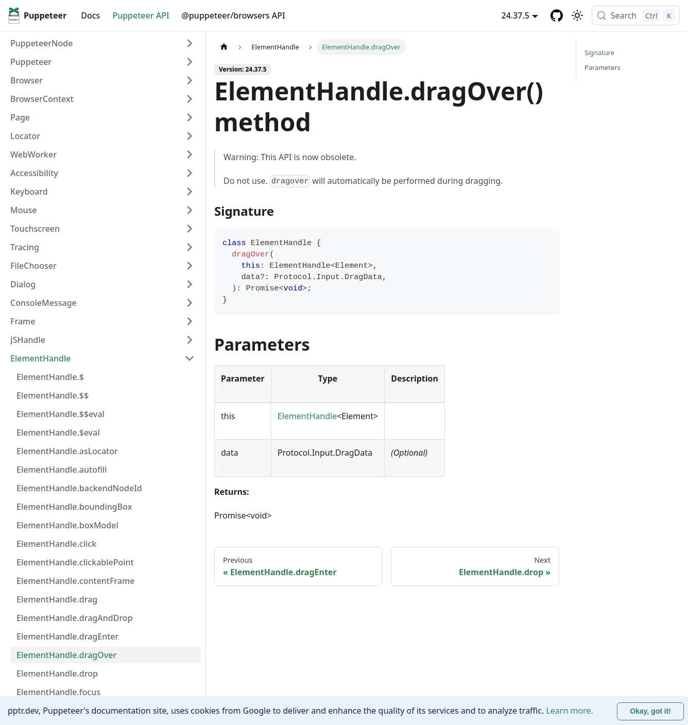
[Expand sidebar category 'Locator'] (189, 136)
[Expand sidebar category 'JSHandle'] (189, 340)
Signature (599, 52)
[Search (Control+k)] (636, 15)
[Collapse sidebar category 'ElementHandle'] (189, 358)
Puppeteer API (140, 15)
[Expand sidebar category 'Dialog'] (189, 284)
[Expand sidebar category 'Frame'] (189, 321)
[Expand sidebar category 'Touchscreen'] (189, 228)
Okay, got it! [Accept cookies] (650, 711)
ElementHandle (307, 416)
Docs (90, 15)
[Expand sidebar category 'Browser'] (189, 80)
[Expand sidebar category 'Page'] (189, 117)
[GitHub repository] (556, 15)
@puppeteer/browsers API (233, 15)
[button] (102, 62)
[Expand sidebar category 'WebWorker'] (189, 154)
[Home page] (224, 47)
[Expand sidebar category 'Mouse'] (189, 210)
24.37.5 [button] (515, 15)
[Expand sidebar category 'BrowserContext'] (189, 99)
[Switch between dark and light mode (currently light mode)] (577, 15)
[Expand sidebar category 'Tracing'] (189, 247)
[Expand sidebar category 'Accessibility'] (189, 173)
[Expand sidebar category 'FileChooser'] (189, 265)
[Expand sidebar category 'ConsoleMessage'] (189, 303)
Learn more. (569, 710)
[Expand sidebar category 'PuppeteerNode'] (189, 43)
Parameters (602, 67)
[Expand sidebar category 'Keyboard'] (189, 191)
